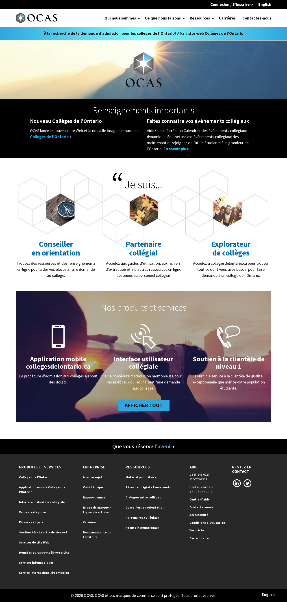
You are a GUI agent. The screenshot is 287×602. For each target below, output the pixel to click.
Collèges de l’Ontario (49, 136)
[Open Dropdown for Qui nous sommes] (138, 18)
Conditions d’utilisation (207, 523)
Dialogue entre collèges (143, 497)
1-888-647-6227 (199, 474)
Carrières (227, 18)
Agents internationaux (142, 528)
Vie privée (196, 530)
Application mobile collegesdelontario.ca (58, 362)
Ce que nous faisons (163, 18)
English (264, 4)
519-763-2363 (198, 479)
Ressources (200, 18)
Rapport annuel (94, 497)
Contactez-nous (256, 18)
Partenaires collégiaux (142, 517)
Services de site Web (34, 542)
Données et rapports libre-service (44, 552)
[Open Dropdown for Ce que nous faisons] (183, 18)
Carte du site (199, 538)
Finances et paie (31, 522)
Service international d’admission (44, 573)
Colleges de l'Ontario (34, 477)
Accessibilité (198, 515)
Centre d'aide (199, 499)
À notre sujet (92, 477)
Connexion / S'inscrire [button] (231, 4)
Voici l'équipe (93, 487)
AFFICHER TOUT (144, 405)
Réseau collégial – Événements (148, 487)
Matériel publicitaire (141, 477)
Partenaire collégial (143, 248)
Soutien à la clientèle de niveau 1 (229, 362)
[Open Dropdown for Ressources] (212, 18)
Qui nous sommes (120, 18)
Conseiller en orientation (56, 248)
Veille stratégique (32, 512)
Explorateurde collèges (231, 248)
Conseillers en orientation (145, 507)
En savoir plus (175, 148)
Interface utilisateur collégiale (143, 362)
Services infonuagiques (36, 563)
